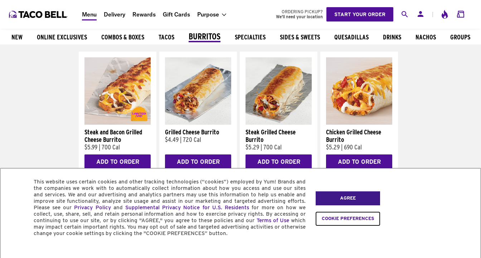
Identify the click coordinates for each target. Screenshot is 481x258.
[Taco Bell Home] (39, 14)
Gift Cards (176, 14)
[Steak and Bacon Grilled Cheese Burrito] (117, 123)
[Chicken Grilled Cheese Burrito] (359, 123)
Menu (89, 14)
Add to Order (117, 161)
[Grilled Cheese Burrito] (198, 123)
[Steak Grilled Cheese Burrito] (279, 123)
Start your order (359, 14)
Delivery (114, 14)
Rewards (144, 14)
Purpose (208, 14)
